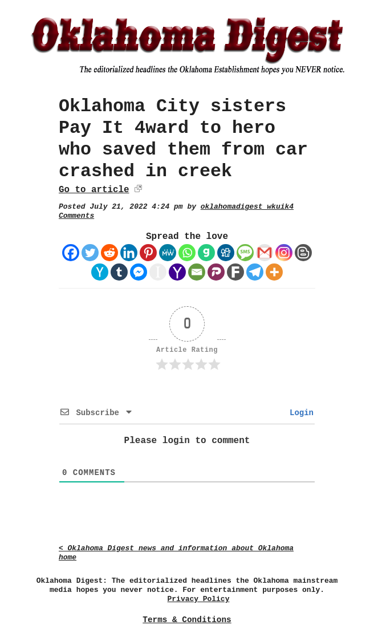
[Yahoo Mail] (177, 272)
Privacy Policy (199, 599)
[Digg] (225, 252)
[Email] (196, 272)
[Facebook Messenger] (138, 272)
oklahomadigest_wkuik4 (247, 206)
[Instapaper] (157, 272)
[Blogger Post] (303, 252)
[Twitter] (90, 252)
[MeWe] (167, 252)
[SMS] (245, 252)
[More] (274, 272)
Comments (76, 216)
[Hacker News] (99, 272)
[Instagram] (283, 252)
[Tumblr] (119, 272)
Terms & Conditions (187, 619)
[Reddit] (109, 252)
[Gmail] (264, 252)
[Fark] (235, 272)
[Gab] (206, 252)
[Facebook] (70, 252)
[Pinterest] (148, 252)
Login (299, 412)
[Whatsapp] (187, 252)
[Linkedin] (128, 252)
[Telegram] (254, 272)
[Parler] (216, 272)
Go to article (94, 190)
